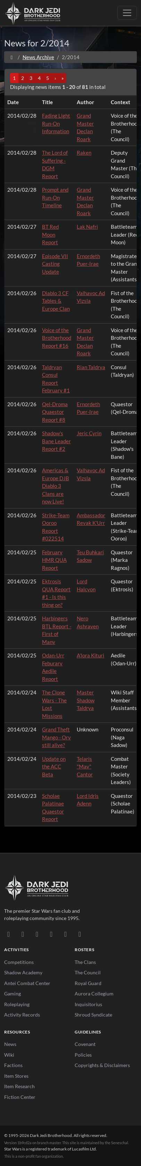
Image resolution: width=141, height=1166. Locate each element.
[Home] (11, 57)
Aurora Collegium (94, 993)
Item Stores (16, 1076)
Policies (83, 1055)
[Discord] (8, 934)
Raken (84, 152)
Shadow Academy (23, 972)
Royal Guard (88, 983)
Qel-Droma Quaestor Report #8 (55, 412)
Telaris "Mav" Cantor (85, 766)
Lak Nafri (87, 227)
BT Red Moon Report (50, 234)
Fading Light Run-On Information (56, 123)
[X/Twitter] (65, 934)
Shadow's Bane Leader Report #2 (56, 441)
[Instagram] (51, 934)
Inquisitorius (88, 1004)
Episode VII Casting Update (55, 264)
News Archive (38, 57)
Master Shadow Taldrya (85, 700)
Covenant (85, 1044)
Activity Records (22, 1015)
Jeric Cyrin (89, 433)
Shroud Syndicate (93, 1015)
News (10, 1044)
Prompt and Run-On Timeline (55, 197)
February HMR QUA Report (54, 560)
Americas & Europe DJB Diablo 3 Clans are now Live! (55, 485)
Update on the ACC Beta (54, 766)
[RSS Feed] (79, 934)
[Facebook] (37, 934)
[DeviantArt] (22, 934)
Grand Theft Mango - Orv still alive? (56, 737)
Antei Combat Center (27, 983)
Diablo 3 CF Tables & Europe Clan (56, 301)
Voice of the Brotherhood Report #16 (56, 338)
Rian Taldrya (91, 367)
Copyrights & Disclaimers (102, 1065)
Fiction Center (19, 1097)
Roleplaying (17, 1004)
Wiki (9, 1055)
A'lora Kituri (90, 655)
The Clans (85, 962)
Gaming (12, 993)
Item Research (19, 1086)
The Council (88, 972)
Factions (13, 1065)
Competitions (19, 962)
